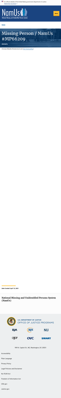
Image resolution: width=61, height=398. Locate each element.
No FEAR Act (5, 374)
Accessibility (5, 353)
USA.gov (4, 384)
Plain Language (6, 359)
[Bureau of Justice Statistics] (30, 333)
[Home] (15, 13)
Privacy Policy (6, 364)
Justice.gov (5, 389)
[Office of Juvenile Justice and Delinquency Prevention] (15, 340)
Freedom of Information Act (11, 379)
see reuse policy (28, 49)
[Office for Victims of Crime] (30, 339)
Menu (56, 13)
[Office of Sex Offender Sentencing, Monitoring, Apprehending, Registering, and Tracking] (46, 339)
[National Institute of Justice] (46, 331)
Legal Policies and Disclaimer (11, 369)
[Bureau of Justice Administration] (14, 331)
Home (3, 25)
